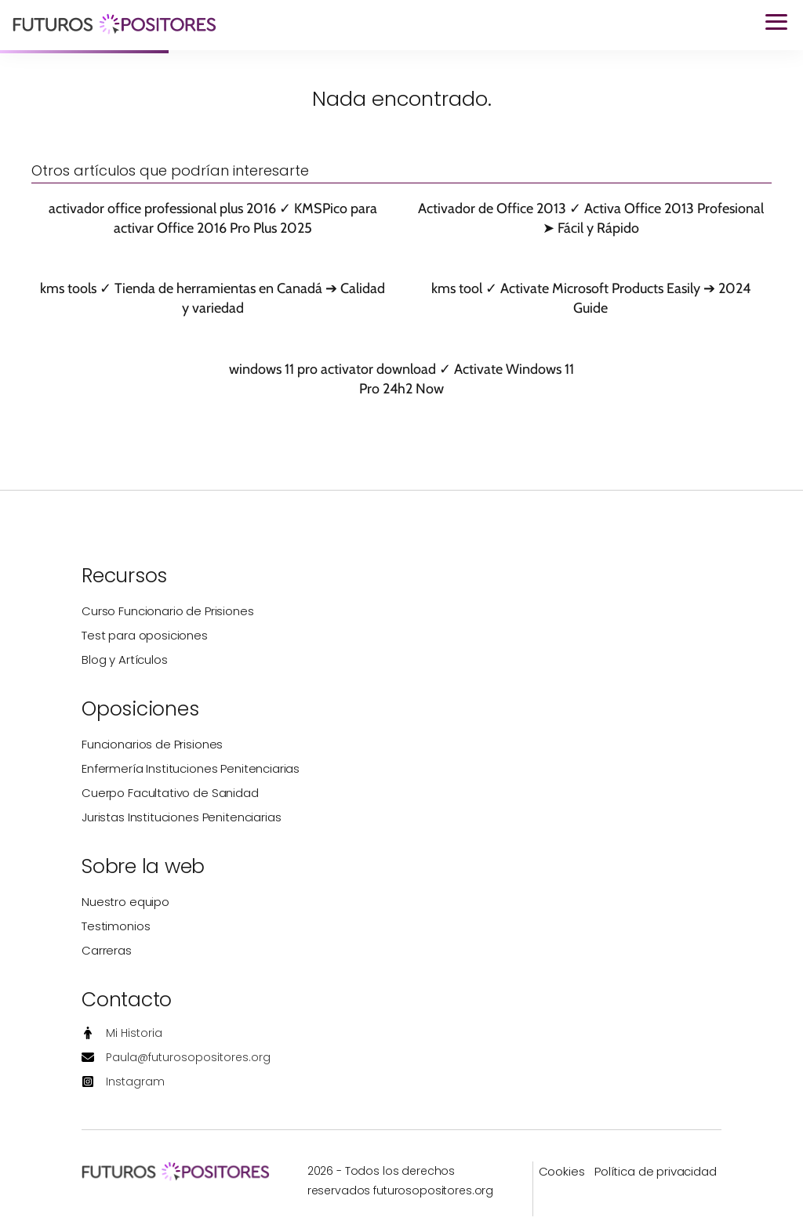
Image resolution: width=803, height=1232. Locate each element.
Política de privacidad (655, 1171)
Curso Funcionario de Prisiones (168, 611)
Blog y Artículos (125, 659)
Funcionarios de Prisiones (152, 744)
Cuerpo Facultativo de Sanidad (170, 792)
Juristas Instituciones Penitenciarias (181, 817)
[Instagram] (123, 1082)
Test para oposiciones (145, 635)
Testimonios (116, 926)
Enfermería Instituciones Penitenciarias (191, 768)
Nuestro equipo (125, 901)
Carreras (107, 950)
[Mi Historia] (122, 1033)
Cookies (562, 1171)
